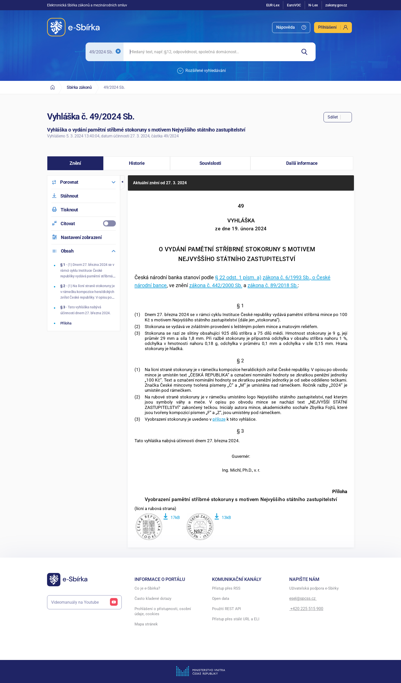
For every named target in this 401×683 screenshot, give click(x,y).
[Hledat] (306, 51)
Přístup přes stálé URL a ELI (235, 619)
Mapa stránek (146, 624)
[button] (75, 163)
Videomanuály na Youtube (84, 602)
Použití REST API (226, 608)
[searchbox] (210, 51)
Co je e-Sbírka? (147, 588)
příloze (219, 419)
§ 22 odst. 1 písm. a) (238, 277)
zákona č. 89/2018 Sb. (273, 285)
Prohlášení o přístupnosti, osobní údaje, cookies (163, 611)
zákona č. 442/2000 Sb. (215, 285)
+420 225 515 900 (306, 608)
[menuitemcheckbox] (83, 223)
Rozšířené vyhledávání (201, 71)
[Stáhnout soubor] (171, 516)
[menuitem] (291, 27)
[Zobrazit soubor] (149, 527)
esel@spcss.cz (303, 598)
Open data (220, 598)
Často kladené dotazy (153, 598)
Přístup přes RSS (226, 588)
